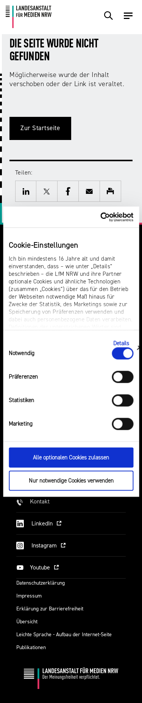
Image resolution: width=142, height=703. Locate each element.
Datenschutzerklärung (40, 583)
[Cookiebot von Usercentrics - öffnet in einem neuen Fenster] (101, 217)
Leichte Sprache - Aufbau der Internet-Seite (64, 634)
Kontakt (40, 501)
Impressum (29, 595)
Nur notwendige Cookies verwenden (71, 480)
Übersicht (26, 621)
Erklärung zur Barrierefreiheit (49, 608)
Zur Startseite (40, 128)
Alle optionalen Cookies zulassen (71, 457)
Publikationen (31, 647)
